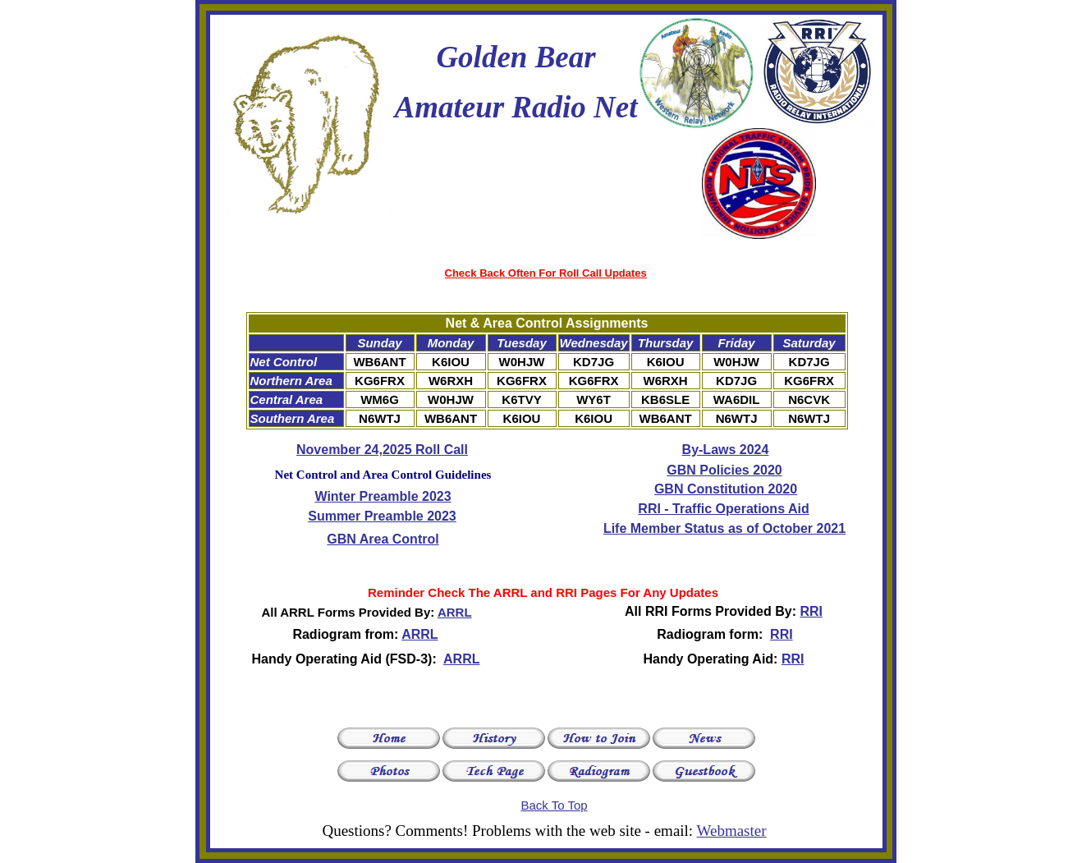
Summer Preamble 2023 (382, 516)
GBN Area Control (382, 539)
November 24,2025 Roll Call (382, 450)
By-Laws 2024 (725, 450)
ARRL (455, 612)
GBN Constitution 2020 (725, 489)
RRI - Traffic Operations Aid (723, 509)
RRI (811, 611)
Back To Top (553, 805)
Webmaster (732, 830)
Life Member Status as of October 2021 (724, 528)
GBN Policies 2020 (724, 470)
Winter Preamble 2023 (382, 496)
